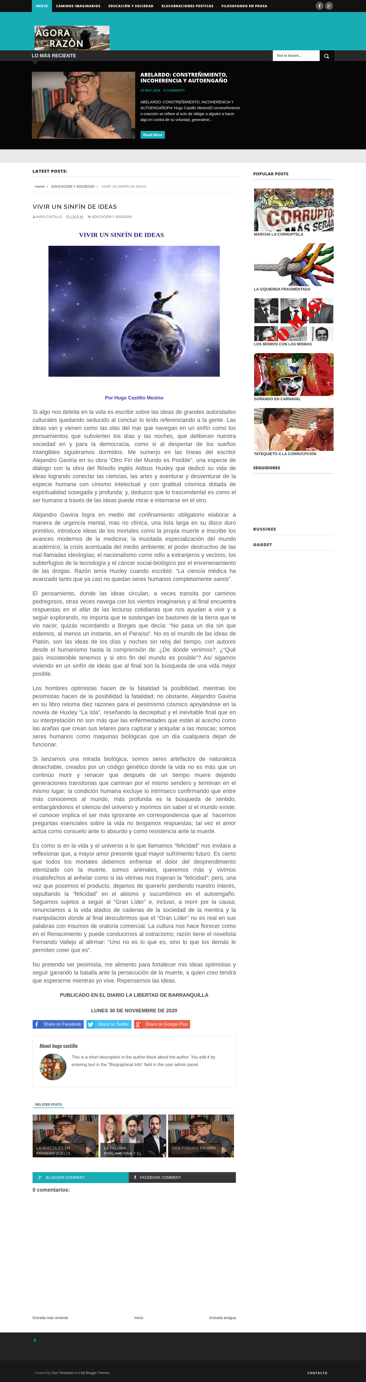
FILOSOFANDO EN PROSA (244, 6)
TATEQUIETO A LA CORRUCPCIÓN (285, 454)
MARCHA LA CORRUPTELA (279, 234)
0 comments (174, 90)
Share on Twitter (107, 1024)
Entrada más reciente (50, 1318)
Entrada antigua (222, 1318)
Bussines (264, 529)
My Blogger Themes (95, 1373)
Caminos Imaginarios (78, 6)
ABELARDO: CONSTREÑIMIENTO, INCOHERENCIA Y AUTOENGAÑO (184, 77)
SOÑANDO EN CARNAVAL (277, 399)
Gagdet (262, 544)
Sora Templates (62, 1373)
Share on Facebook (57, 1024)
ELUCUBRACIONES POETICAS (187, 6)
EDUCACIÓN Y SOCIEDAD (112, 217)
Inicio (42, 6)
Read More (153, 135)
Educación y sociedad (130, 6)
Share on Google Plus (160, 1024)
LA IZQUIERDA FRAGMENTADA (282, 289)
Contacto (317, 1373)
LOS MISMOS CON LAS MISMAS (283, 344)
